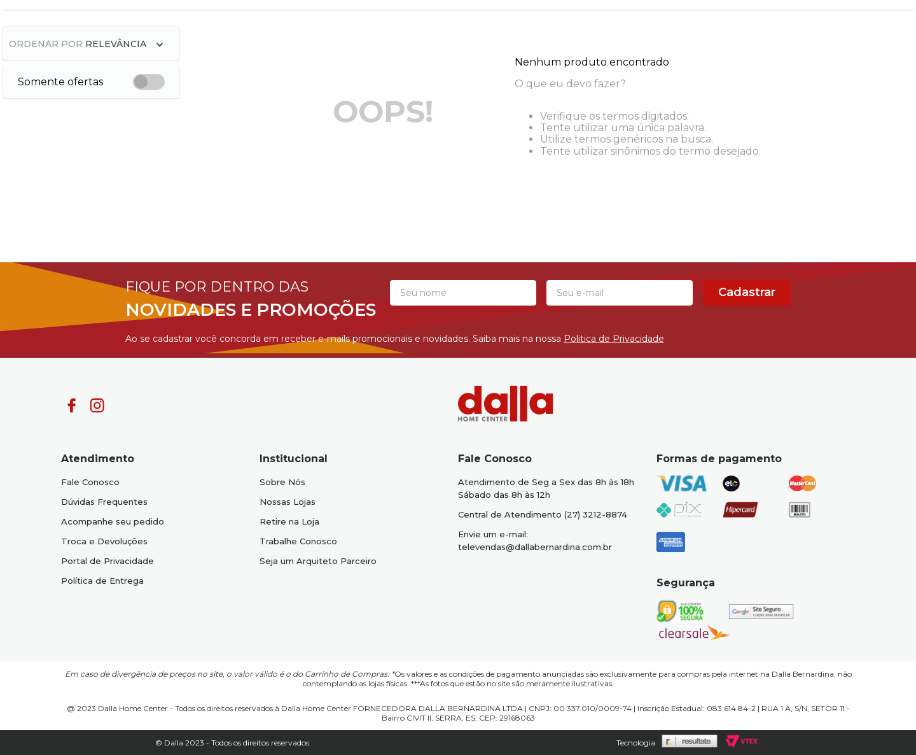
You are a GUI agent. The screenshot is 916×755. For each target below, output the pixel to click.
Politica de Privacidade (614, 338)
